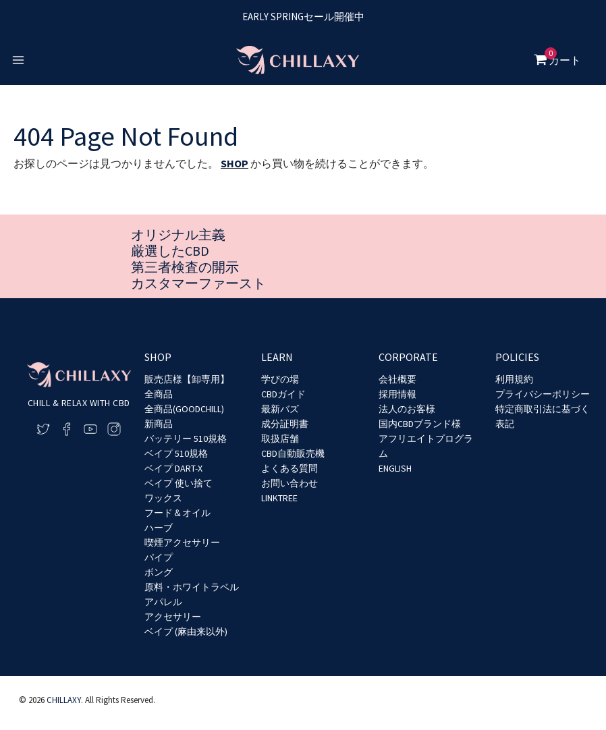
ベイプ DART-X (173, 468)
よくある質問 (289, 468)
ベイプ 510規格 (176, 453)
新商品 (158, 424)
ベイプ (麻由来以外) (185, 631)
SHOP (234, 163)
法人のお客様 (407, 409)
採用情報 (397, 394)
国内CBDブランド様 (420, 424)
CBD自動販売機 (293, 453)
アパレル (163, 602)
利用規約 (514, 379)
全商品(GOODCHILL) (184, 409)
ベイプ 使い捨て (178, 483)
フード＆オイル (177, 513)
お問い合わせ (289, 483)
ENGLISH (395, 468)
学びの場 (280, 379)
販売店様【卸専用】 (186, 379)
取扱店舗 (280, 438)
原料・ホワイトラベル (191, 587)
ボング (158, 572)
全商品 (158, 394)
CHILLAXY (64, 700)
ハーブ (158, 528)
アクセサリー (172, 617)
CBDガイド (283, 394)
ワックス (163, 498)
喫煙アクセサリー (182, 542)
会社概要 (397, 379)
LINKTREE (279, 498)
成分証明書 (284, 424)
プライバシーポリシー (542, 394)
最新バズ (280, 409)
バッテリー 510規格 (185, 438)
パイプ (158, 557)
